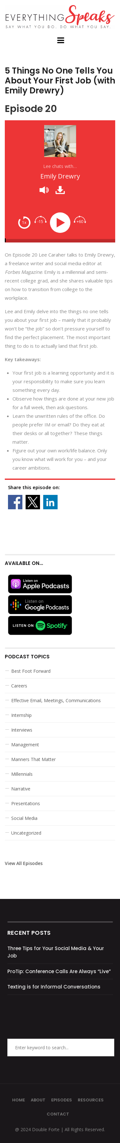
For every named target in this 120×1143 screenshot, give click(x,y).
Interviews (21, 730)
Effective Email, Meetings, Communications (56, 700)
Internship (21, 715)
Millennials (22, 774)
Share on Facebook (15, 502)
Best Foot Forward (31, 671)
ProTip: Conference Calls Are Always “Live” (59, 971)
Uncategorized (26, 833)
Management (25, 745)
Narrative (20, 789)
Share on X (33, 502)
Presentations (25, 803)
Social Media (24, 818)
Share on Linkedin (50, 502)
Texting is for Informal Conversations (53, 986)
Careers (19, 686)
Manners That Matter (33, 759)
